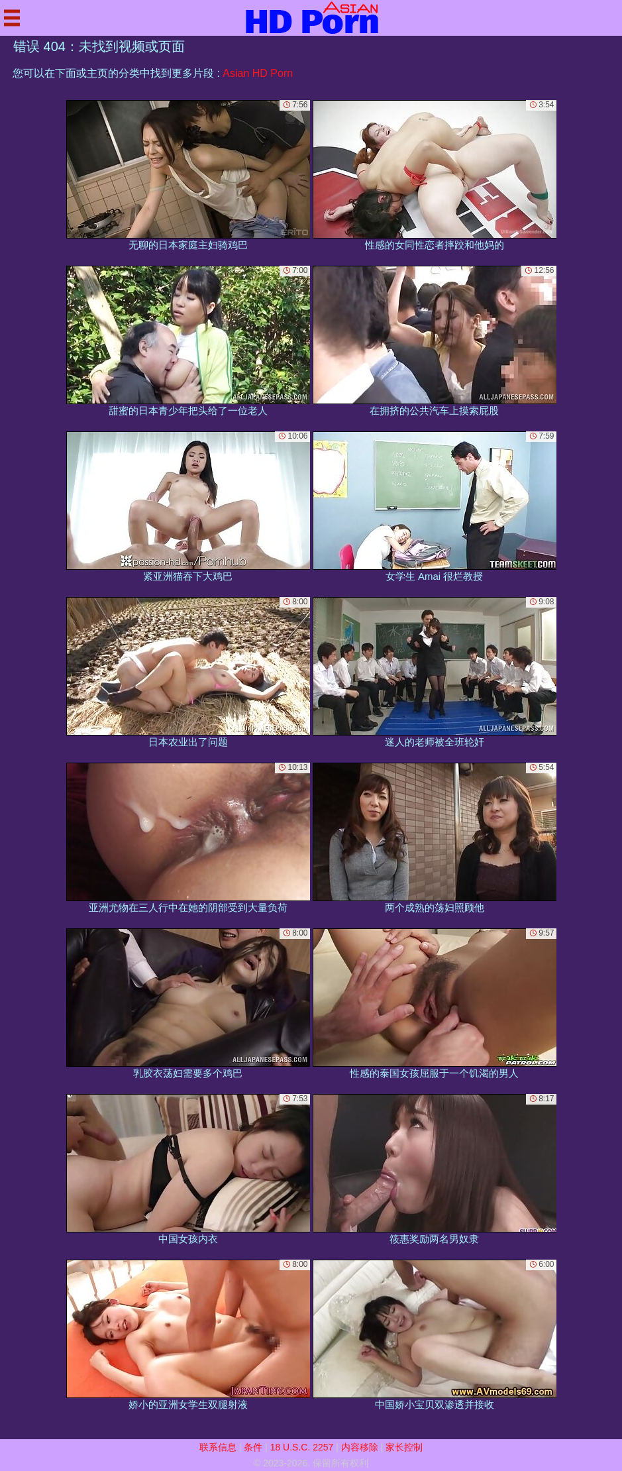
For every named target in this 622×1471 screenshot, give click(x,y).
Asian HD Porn (258, 73)
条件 (253, 1447)
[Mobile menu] (12, 17)
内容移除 (359, 1447)
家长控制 (404, 1447)
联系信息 (217, 1447)
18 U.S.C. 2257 (302, 1447)
